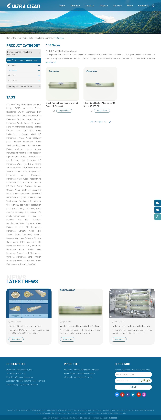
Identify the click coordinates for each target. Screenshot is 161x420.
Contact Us (143, 5)
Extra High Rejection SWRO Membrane (30, 411)
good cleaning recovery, (29, 212)
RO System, (35, 197)
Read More (16, 340)
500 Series (24, 81)
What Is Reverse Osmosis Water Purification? (80, 326)
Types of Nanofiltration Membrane (25, 326)
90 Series (24, 65)
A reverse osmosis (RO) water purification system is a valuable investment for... (80, 332)
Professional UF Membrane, (29, 253)
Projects (104, 5)
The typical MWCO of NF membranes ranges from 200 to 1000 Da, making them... (29, 332)
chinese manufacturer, (16, 160)
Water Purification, (30, 171)
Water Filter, (30, 164)
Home (62, 5)
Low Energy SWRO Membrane (113, 411)
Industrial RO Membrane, (17, 197)
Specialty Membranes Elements (23, 86)
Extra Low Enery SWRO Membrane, (21, 104)
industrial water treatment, (29, 194)
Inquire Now (64, 111)
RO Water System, (33, 238)
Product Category (23, 45)
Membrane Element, (26, 231)
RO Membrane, (27, 175)
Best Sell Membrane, (30, 156)
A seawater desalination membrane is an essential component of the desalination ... (132, 332)
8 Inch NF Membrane (59, 414)
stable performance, (32, 216)
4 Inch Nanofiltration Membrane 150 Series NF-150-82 (99, 104)
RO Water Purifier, (25, 186)
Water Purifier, (23, 227)
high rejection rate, (26, 220)
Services (117, 5)
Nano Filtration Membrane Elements (81, 414)
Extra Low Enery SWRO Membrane (139, 411)
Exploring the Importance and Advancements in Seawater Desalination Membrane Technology (132, 326)
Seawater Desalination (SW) (23, 264)
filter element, (24, 205)
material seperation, (23, 142)
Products (75, 5)
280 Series (24, 76)
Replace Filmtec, (13, 171)
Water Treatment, (26, 235)
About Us (89, 5)
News (130, 5)
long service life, (14, 216)
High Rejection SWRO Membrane (58, 411)
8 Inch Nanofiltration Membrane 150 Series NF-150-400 (62, 104)
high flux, (10, 220)
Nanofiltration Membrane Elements (38, 38)
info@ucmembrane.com (22, 377)
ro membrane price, (24, 183)
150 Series (59, 38)
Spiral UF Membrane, (16, 257)
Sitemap (94, 418)
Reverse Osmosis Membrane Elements (23, 53)
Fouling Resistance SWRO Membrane (86, 411)
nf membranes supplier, (22, 127)
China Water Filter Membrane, (21, 242)
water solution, (13, 201)
